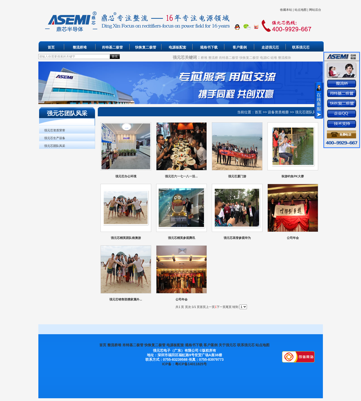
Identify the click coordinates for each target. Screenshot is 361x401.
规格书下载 (209, 47)
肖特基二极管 (112, 47)
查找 (115, 56)
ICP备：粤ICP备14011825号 (184, 364)
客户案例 (240, 47)
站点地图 (301, 10)
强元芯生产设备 (54, 138)
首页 (51, 47)
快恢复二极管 (145, 47)
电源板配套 (177, 47)
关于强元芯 (227, 345)
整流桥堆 (80, 47)
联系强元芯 (301, 47)
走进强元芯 (270, 47)
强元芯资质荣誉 (54, 130)
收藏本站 (286, 10)
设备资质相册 (278, 112)
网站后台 (315, 10)
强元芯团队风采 (54, 146)
